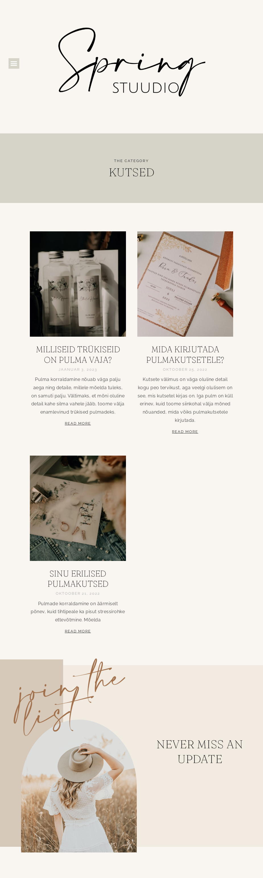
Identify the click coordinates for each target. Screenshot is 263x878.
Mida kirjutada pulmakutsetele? (185, 354)
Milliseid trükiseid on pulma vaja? (78, 354)
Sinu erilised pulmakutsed (77, 579)
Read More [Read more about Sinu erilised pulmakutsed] (78, 631)
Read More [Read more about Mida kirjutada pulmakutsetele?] (185, 431)
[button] (14, 63)
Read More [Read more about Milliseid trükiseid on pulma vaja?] (78, 423)
